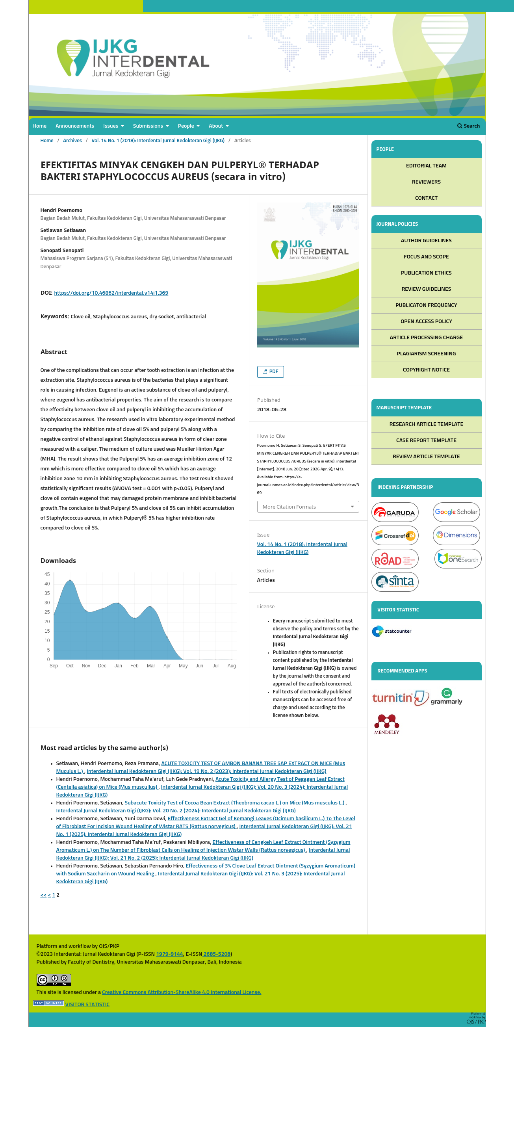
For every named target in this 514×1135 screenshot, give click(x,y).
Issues (111, 126)
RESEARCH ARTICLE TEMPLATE (427, 425)
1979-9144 (169, 954)
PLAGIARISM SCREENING (426, 354)
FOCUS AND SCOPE (426, 257)
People (186, 126)
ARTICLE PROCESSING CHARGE (426, 338)
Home (40, 126)
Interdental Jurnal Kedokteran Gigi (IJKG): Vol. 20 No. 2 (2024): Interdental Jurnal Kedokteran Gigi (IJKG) (176, 811)
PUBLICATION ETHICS (426, 274)
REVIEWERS (426, 182)
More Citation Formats (289, 506)
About (216, 126)
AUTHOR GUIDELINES (426, 241)
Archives (72, 140)
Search (468, 126)
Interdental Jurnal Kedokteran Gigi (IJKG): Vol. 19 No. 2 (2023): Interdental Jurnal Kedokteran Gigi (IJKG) (206, 771)
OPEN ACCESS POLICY (426, 322)
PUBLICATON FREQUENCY (426, 306)
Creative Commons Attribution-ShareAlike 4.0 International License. (181, 992)
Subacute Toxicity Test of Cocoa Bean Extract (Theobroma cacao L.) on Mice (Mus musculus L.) (235, 803)
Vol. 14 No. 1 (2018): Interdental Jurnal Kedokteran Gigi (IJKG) (158, 140)
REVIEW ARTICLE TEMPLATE (426, 458)
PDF (273, 371)
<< (44, 895)
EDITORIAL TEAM (426, 166)
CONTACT (426, 198)
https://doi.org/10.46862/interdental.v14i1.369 (111, 293)
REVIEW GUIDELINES (426, 290)
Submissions (148, 126)
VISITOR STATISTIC (87, 1004)
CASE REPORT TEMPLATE (426, 441)
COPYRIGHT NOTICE (426, 370)
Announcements (75, 126)
